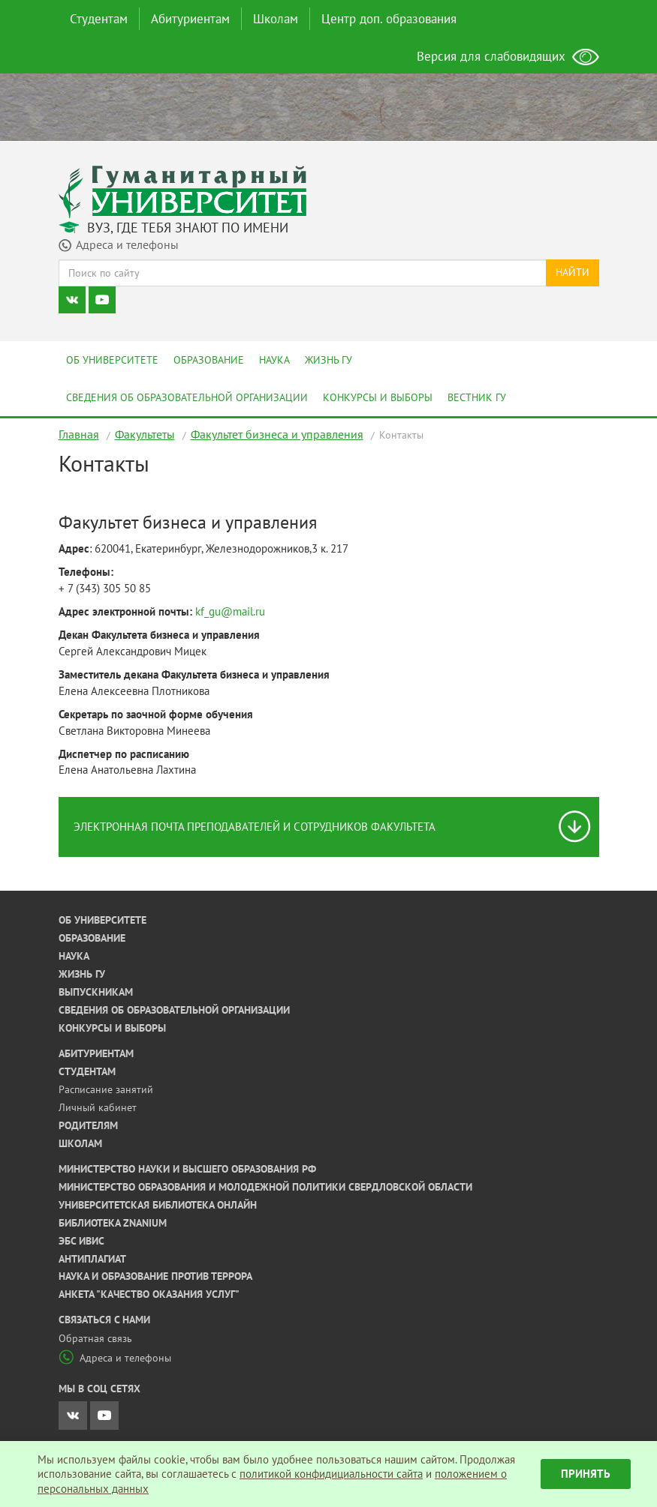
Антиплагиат (92, 1259)
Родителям (88, 1125)
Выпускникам (96, 992)
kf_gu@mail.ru (230, 611)
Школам (275, 18)
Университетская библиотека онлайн (158, 1205)
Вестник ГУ (477, 397)
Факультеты (145, 434)
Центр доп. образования (389, 18)
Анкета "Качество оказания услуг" (149, 1294)
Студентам (99, 18)
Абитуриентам (190, 18)
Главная (79, 434)
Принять (585, 1474)
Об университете (112, 360)
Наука (274, 360)
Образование (208, 360)
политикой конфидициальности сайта (331, 1474)
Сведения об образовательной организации (187, 397)
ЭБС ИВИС (81, 1241)
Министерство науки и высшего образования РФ (187, 1169)
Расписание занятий (106, 1089)
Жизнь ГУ (328, 360)
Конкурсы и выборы (377, 397)
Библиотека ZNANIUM (113, 1223)
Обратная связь (95, 1338)
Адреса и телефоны (115, 1358)
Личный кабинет (98, 1107)
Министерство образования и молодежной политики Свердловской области (265, 1187)
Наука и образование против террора (155, 1276)
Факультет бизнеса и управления (277, 434)
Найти (572, 272)
